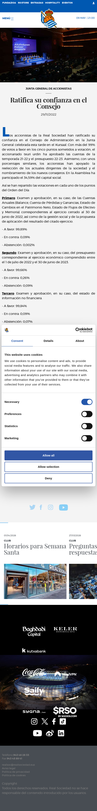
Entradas (37, 3)
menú (7, 18)
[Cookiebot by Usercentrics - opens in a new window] (75, 330)
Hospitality (52, 3)
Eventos (67, 3)
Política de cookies (14, 775)
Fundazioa (9, 3)
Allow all (49, 455)
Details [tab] (48, 340)
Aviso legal (8, 768)
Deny (48, 478)
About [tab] (79, 340)
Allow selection (48, 466)
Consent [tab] (17, 340)
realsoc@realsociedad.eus (18, 765)
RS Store (23, 3)
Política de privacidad (16, 772)
